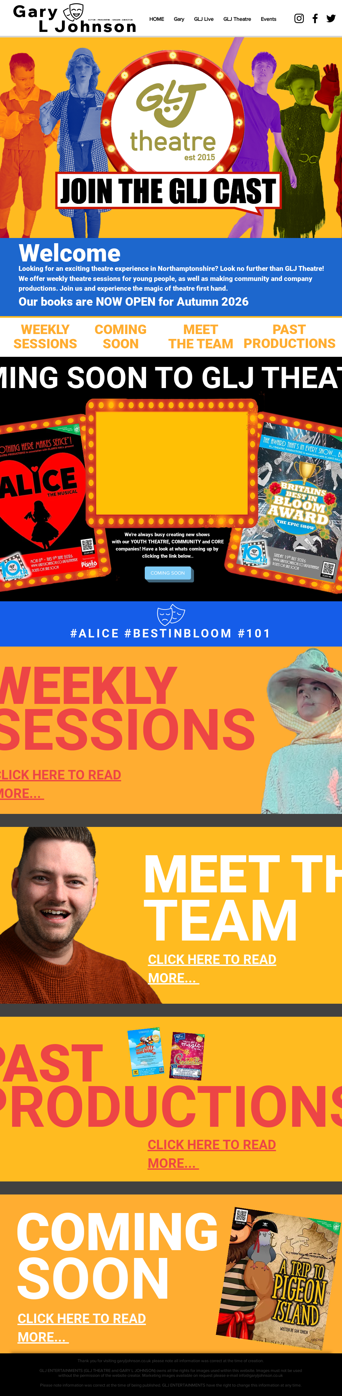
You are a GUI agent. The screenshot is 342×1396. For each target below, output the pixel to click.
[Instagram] (299, 18)
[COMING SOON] (168, 572)
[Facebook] (315, 18)
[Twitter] (331, 18)
